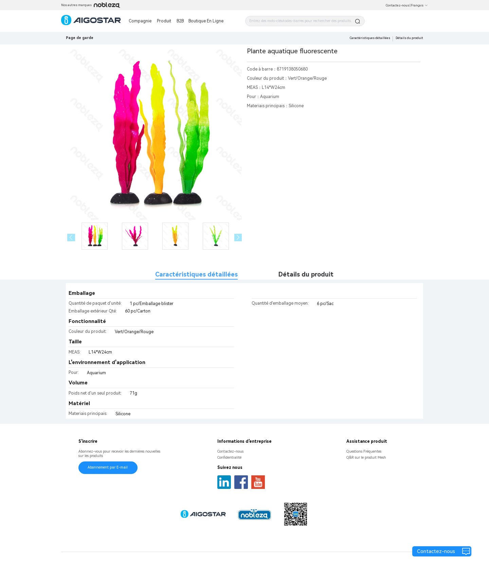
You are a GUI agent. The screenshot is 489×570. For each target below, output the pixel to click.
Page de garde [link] (79, 38)
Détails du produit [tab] (305, 274)
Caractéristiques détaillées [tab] (196, 274)
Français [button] (419, 5)
